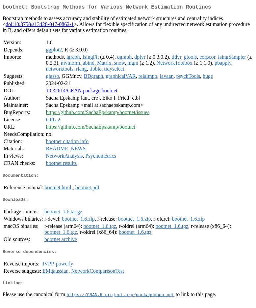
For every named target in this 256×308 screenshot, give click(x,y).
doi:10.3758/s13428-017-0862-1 (40, 25)
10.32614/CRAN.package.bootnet (81, 92)
